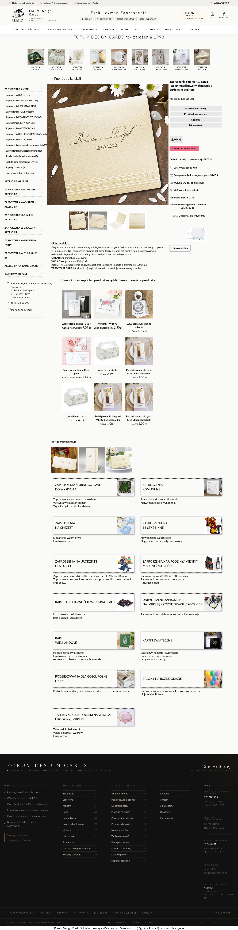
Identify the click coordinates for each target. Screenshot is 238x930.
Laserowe (80, 799)
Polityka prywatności (117, 922)
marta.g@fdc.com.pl (21, 309)
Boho (80, 811)
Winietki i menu (128, 793)
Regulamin (136, 922)
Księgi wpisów (128, 854)
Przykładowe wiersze (195, 114)
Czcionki (195, 119)
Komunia (90, 29)
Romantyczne (80, 817)
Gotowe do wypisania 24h (80, 848)
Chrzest (108, 29)
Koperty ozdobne (80, 854)
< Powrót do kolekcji (66, 78)
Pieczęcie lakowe (128, 842)
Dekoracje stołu (128, 805)
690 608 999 (220, 3)
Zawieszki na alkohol (128, 817)
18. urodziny (129, 29)
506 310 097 (210, 868)
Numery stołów (128, 830)
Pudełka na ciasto (128, 811)
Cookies (149, 922)
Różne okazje (174, 29)
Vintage (80, 830)
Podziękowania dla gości (128, 799)
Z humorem (80, 842)
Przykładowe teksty (195, 108)
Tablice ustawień (128, 836)
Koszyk (212, 15)
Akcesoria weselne (62, 29)
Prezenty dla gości (128, 824)
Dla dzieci (151, 29)
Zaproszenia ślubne (27, 29)
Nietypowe (80, 836)
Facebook (224, 15)
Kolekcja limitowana (80, 824)
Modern (80, 805)
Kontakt (195, 29)
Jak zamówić (195, 125)
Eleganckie (80, 793)
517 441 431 (210, 844)
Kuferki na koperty (128, 848)
